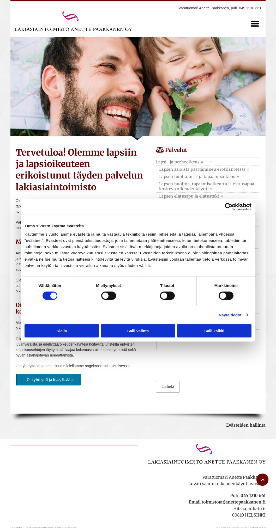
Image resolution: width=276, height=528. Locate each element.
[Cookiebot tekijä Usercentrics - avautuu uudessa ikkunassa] (228, 207)
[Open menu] (254, 23)
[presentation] (196, 365)
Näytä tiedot (230, 315)
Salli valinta (138, 330)
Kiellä (61, 330)
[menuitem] (208, 169)
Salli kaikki (214, 330)
